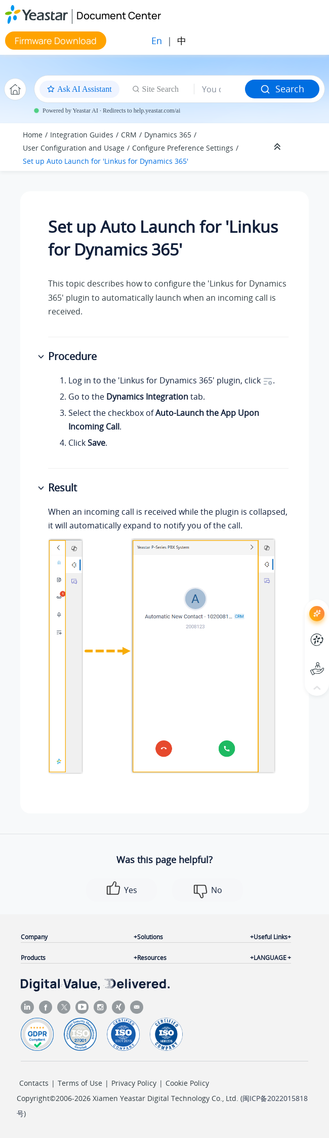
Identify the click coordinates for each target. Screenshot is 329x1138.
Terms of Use (80, 1083)
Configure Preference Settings (182, 148)
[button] (42, 357)
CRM (129, 134)
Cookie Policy (187, 1083)
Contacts (34, 1083)
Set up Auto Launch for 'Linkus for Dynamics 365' (105, 161)
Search (282, 89)
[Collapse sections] (278, 147)
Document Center (118, 15)
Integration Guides (81, 134)
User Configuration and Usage (74, 148)
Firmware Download (56, 40)
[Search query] (219, 89)
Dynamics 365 (167, 134)
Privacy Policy (133, 1083)
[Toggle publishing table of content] (305, 147)
